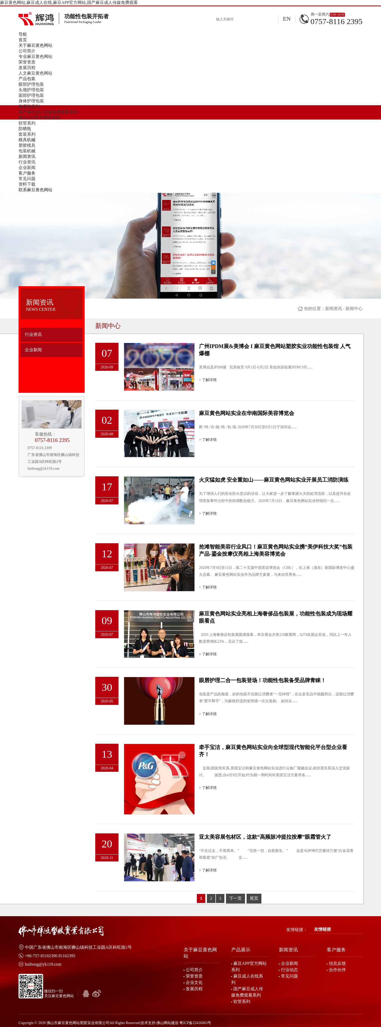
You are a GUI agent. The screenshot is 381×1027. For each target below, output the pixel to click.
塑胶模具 (27, 145)
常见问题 (27, 178)
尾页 (254, 898)
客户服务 (336, 949)
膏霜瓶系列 (29, 106)
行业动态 (289, 969)
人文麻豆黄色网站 (35, 73)
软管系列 (27, 123)
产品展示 (240, 949)
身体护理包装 (31, 101)
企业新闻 (27, 167)
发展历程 (27, 67)
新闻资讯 (333, 308)
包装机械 (27, 151)
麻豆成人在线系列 (247, 979)
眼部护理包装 (31, 84)
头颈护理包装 (31, 90)
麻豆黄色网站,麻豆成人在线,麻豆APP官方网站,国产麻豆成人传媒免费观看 (69, 2)
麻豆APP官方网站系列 (39, 117)
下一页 (235, 898)
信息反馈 (337, 963)
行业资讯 (27, 162)
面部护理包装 (31, 95)
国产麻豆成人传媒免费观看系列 (48, 112)
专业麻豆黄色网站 (35, 56)
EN (287, 18)
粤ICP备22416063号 (195, 1023)
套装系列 (27, 134)
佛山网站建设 (167, 1023)
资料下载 (27, 184)
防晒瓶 (25, 128)
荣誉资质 (27, 62)
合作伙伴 (337, 969)
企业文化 (194, 982)
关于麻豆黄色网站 (200, 953)
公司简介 (27, 51)
